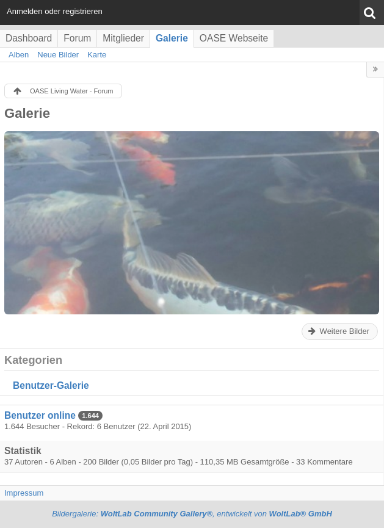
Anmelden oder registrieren (55, 11)
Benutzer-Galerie (51, 385)
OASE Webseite (234, 38)
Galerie (172, 38)
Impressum (23, 492)
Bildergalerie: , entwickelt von (192, 513)
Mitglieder (123, 38)
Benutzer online (40, 415)
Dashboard (28, 38)
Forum (77, 38)
